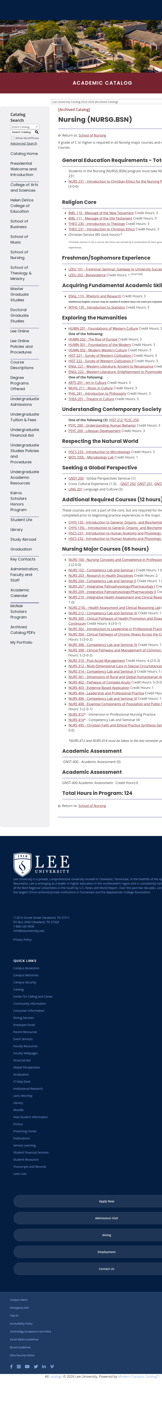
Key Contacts (22, 559)
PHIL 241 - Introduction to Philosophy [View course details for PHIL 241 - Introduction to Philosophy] (97, 393)
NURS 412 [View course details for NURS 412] (76, 714)
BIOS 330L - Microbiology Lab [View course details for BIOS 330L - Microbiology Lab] (91, 457)
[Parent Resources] (25, 1032)
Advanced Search (23, 143)
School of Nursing (92, 135)
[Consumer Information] (28, 1011)
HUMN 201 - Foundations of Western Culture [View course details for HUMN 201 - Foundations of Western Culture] (103, 328)
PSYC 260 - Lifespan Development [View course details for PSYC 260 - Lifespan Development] (94, 431)
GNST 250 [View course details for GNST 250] (128, 483)
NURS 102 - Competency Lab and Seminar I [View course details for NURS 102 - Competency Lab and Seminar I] (101, 570)
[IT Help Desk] (21, 1081)
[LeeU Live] (20, 1174)
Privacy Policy (22, 939)
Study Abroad (23, 539)
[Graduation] (21, 1074)
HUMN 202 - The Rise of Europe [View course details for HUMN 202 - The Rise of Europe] (92, 339)
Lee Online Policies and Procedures (21, 346)
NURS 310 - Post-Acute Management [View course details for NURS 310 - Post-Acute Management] (96, 660)
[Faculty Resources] (25, 1046)
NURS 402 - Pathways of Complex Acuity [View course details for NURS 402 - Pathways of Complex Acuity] (99, 682)
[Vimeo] (52, 1367)
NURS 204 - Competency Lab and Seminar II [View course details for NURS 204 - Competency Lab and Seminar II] (102, 581)
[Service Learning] (24, 1145)
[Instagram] (19, 1367)
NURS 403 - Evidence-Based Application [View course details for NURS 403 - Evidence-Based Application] (98, 687)
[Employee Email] (24, 1025)
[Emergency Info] (19, 1308)
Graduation (21, 549)
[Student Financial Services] (31, 1152)
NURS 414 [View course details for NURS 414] (76, 720)
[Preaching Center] (25, 1131)
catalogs (55, 1376)
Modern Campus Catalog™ (138, 1376)
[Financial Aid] (21, 1060)
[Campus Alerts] (19, 1300)
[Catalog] (18, 989)
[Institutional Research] (28, 1089)
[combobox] (24, 126)
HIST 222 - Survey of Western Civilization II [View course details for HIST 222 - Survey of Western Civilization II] (101, 361)
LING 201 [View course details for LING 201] (75, 489)
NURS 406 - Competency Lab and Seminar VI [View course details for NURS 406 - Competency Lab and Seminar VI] (102, 698)
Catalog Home (24, 153)
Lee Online (19, 331)
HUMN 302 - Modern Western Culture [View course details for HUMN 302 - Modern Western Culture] (97, 350)
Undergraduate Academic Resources (24, 477)
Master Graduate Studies (19, 294)
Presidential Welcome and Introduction (23, 169)
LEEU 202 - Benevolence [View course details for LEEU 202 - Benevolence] (87, 275)
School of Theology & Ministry (21, 273)
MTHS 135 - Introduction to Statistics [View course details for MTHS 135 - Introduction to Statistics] (96, 307)
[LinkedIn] (44, 1367)
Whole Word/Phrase (27, 138)
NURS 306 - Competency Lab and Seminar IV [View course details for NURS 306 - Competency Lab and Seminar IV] (102, 644)
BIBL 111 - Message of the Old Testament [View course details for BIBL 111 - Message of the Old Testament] (100, 218)
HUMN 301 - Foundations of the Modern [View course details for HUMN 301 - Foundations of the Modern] (99, 344)
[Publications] (21, 1138)
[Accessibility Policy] (21, 1323)
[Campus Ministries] (26, 975)
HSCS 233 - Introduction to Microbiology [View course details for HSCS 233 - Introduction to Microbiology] (99, 452)
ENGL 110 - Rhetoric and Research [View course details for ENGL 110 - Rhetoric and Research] (94, 296)
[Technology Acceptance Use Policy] (30, 1331)
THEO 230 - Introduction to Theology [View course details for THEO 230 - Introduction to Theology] (96, 223)
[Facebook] (11, 1367)
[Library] (18, 1103)
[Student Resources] (26, 1159)
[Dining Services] (23, 1018)
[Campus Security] (24, 982)
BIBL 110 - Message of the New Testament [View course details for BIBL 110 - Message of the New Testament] (101, 213)
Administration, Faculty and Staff (24, 574)
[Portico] (18, 1124)
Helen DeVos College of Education (22, 205)
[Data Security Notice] (22, 1355)
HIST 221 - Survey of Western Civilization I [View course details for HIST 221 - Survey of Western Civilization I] (100, 355)
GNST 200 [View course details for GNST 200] (76, 478)
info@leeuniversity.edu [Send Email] (28, 931)
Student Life (21, 519)
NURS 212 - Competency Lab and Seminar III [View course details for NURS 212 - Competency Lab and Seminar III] (102, 613)
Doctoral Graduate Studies (19, 315)
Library (16, 529)
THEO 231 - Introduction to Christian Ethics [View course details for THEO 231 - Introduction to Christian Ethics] (101, 229)
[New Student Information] (30, 1117)
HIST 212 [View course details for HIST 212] (116, 420)
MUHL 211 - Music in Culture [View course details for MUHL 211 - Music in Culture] (90, 388)
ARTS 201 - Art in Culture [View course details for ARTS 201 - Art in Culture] (87, 382)
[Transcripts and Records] (29, 1167)
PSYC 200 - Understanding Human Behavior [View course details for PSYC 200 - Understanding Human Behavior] (102, 425)
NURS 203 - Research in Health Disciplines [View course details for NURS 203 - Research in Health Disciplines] (100, 575)
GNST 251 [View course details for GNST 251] (145, 483)
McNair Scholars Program (18, 611)
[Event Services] (23, 1039)
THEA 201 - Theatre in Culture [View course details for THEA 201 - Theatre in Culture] (91, 399)
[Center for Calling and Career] (33, 996)
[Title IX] (14, 1315)
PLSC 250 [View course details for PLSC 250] (131, 420)
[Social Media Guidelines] (24, 1339)
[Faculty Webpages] (25, 1053)
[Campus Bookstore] (26, 968)
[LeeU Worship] (22, 1096)
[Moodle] (18, 1110)
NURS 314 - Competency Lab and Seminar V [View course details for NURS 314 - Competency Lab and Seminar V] (102, 671)
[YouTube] (27, 1367)
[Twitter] (36, 1367)
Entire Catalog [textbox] (20, 127)
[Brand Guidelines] (20, 1347)
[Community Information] (29, 1004)
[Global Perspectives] (26, 1067)
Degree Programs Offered (19, 383)
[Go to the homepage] (8, 10)
